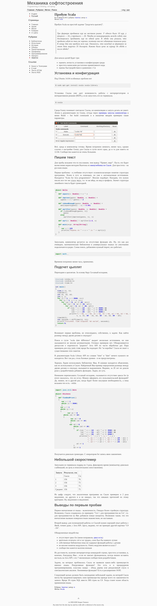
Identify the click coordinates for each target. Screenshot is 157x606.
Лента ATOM (36, 70)
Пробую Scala (65, 14)
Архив (33, 26)
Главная (30, 10)
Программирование (39, 53)
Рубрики (39, 10)
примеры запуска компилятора (113, 113)
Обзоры (34, 47)
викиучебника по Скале (100, 165)
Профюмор (35, 51)
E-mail (33, 68)
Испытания (35, 43)
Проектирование (38, 49)
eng (123, 10)
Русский (34, 16)
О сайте (34, 32)
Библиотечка (36, 41)
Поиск (54, 10)
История (34, 45)
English (34, 14)
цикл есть (98, 537)
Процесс (34, 55)
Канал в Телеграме (39, 66)
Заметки (77, 17)
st (86, 17)
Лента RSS (35, 72)
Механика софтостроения (55, 3)
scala (61, 19)
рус (128, 10)
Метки (47, 10)
